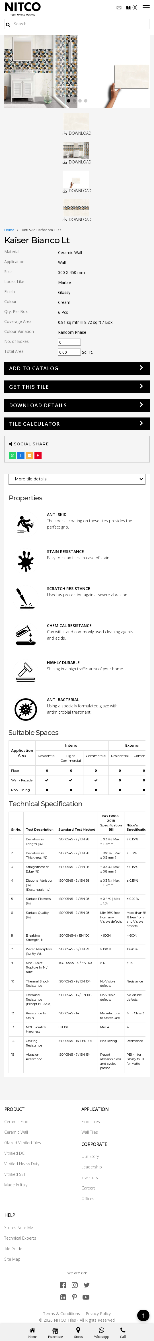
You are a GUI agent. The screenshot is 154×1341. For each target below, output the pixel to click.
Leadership (91, 1167)
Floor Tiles (90, 1121)
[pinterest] (74, 1297)
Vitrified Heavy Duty (21, 1163)
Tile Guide (13, 1248)
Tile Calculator (34, 423)
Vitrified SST (15, 1174)
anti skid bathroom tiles (41, 230)
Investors (89, 1177)
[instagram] (75, 1284)
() (131, 7)
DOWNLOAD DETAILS (38, 405)
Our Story (90, 1156)
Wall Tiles (89, 1132)
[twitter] (86, 1284)
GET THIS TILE (29, 386)
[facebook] (63, 1284)
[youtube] (86, 1297)
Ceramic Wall (16, 1132)
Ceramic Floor (17, 1121)
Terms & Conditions (61, 1313)
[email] (119, 7)
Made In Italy (15, 1185)
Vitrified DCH (15, 1153)
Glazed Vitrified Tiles (22, 1142)
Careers (88, 1188)
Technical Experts (20, 1238)
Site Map (12, 1259)
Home (9, 230)
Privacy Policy (98, 1313)
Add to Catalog (33, 368)
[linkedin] (63, 1297)
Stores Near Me (18, 1227)
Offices (87, 1198)
